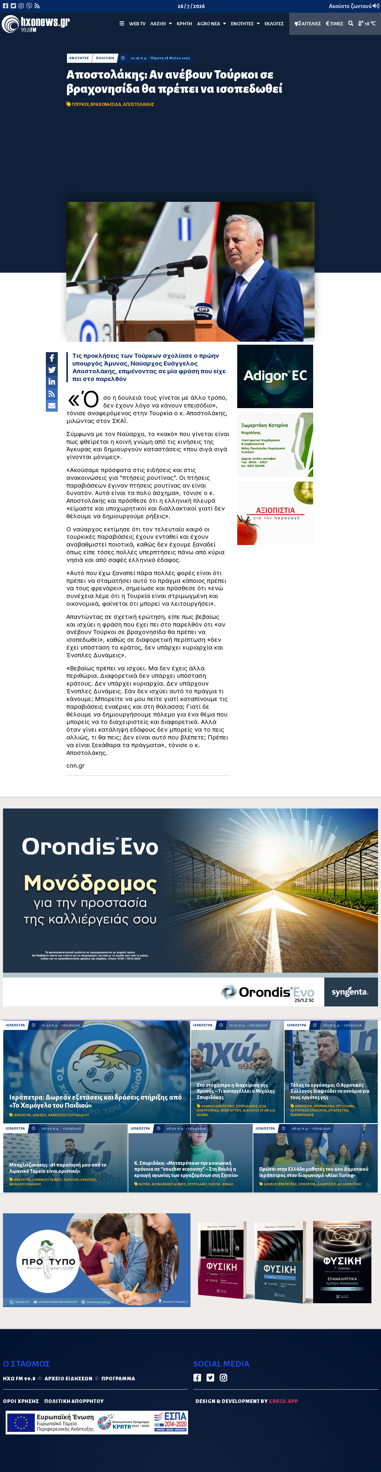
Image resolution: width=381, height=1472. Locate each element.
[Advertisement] (190, 157)
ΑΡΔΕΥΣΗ (88, 1180)
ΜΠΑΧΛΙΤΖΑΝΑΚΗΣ (25, 1184)
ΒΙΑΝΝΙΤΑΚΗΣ (302, 1115)
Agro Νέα (211, 23)
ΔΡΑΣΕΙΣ (39, 1115)
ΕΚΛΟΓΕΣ (274, 23)
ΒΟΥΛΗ (144, 1184)
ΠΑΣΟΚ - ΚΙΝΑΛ (220, 1184)
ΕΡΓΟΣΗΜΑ (345, 1106)
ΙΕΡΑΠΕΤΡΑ (15, 1025)
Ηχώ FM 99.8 (19, 1379)
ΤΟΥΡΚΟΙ (80, 104)
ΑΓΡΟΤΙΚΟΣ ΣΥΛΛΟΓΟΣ (309, 1110)
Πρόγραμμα (118, 1379)
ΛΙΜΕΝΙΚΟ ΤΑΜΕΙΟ (47, 1180)
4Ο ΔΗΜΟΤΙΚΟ (349, 1184)
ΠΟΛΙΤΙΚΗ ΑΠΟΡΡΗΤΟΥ (74, 1401)
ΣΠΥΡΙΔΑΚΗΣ (246, 1106)
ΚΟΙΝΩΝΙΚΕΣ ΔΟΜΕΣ (169, 1184)
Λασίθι (161, 23)
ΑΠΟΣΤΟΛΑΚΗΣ (138, 104)
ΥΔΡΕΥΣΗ (71, 1180)
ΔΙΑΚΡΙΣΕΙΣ (326, 1184)
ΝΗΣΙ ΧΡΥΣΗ (231, 1110)
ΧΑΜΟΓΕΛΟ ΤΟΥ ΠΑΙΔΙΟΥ (68, 1115)
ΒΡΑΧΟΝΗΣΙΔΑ (105, 104)
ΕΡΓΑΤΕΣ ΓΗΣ (338, 1110)
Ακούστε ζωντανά (354, 6)
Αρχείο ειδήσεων (69, 1379)
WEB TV (137, 23)
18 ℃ (367, 23)
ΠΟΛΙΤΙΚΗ (105, 58)
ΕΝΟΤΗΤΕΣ (245, 23)
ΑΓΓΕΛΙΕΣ (308, 23)
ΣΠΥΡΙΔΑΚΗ (197, 1184)
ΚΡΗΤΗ (184, 23)
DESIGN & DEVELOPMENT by (247, 1401)
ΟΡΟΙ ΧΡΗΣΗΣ (21, 1401)
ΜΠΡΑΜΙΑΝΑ (324, 1106)
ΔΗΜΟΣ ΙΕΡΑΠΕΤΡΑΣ (217, 1106)
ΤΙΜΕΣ (334, 23)
